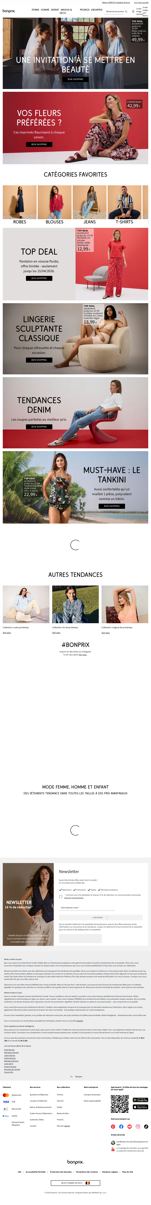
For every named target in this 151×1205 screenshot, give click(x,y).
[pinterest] (113, 1127)
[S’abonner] (101, 917)
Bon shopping (75, 79)
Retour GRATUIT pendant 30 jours (116, 2)
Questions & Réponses (39, 1094)
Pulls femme (9, 1050)
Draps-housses (10, 1066)
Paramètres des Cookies (87, 1172)
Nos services (35, 1087)
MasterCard (16, 1095)
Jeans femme (9, 1055)
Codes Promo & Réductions (41, 1113)
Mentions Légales (110, 1172)
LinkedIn (79, 1021)
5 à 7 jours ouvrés (141, 2)
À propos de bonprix (92, 1094)
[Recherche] (126, 11)
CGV (19, 1172)
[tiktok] (146, 1127)
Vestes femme (10, 1058)
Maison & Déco (63, 1113)
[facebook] (121, 1127)
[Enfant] (54, 11)
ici (60, 929)
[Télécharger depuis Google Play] (140, 1100)
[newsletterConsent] (101, 896)
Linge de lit (8, 1063)
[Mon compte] (133, 11)
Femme (60, 1094)
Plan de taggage (63, 1126)
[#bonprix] (96, 11)
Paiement (7, 1087)
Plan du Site (127, 1172)
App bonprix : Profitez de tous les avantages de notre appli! (129, 1088)
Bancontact (16, 1109)
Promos (60, 1119)
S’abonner (100, 917)
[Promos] (84, 11)
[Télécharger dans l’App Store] (140, 1107)
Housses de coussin (12, 1069)
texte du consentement (73, 898)
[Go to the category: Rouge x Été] (75, 128)
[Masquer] (75, 1077)
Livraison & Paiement (38, 1101)
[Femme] (35, 11)
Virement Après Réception (18, 1123)
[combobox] (113, 11)
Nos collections (63, 1087)
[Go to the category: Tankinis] (75, 487)
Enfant (59, 1107)
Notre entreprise (91, 1087)
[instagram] (138, 1127)
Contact (33, 1126)
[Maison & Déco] (66, 11)
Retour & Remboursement (41, 1107)
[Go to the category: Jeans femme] (75, 412)
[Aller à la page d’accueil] (16, 11)
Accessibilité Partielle (36, 1172)
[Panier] (145, 11)
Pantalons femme (11, 1052)
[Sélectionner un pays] (75, 1183)
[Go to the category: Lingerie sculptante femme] (75, 338)
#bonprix (76, 645)
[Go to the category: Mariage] (75, 53)
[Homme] (44, 11)
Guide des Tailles (37, 1119)
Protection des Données (61, 1172)
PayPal (14, 1116)
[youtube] (130, 1127)
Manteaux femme (11, 1061)
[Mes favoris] (139, 11)
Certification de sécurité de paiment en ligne (132, 1143)
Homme (60, 1101)
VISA (13, 1101)
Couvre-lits (8, 1072)
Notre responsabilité (92, 1101)
